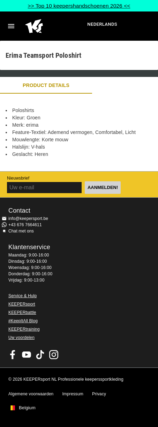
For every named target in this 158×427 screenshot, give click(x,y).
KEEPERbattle (22, 312)
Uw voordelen (21, 337)
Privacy (99, 394)
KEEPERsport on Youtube (26, 354)
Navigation (11, 26)
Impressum (72, 394)
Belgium (27, 407)
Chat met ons (21, 231)
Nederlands (102, 24)
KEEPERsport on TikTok (40, 354)
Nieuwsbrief (18, 178)
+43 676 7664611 (25, 224)
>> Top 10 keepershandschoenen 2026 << (79, 6)
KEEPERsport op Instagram (53, 354)
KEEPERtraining (24, 329)
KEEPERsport (21, 304)
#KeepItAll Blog (23, 320)
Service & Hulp (22, 295)
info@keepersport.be (28, 218)
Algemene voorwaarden (30, 394)
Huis (55, 26)
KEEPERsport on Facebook (12, 354)
